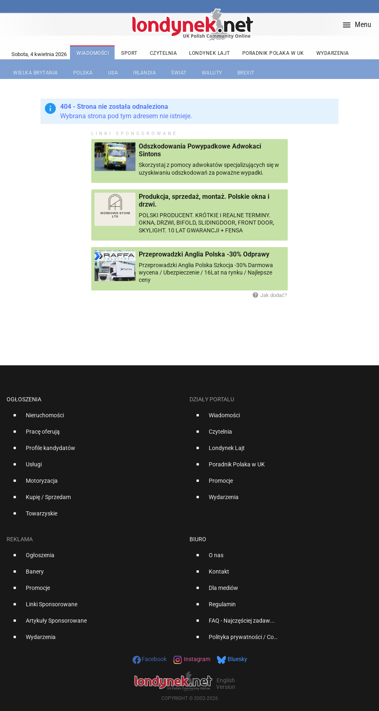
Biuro (198, 539)
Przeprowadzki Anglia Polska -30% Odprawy (204, 254)
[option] (95, 418)
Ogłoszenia (24, 399)
